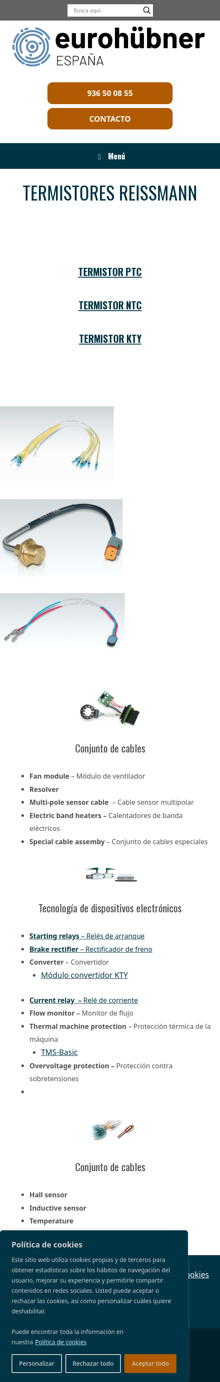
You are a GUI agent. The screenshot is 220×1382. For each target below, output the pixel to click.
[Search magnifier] (147, 10)
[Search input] (106, 10)
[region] (94, 1306)
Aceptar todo (150, 1363)
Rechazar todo (93, 1363)
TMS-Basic (59, 1052)
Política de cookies (61, 1342)
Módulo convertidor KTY (84, 975)
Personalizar (36, 1363)
